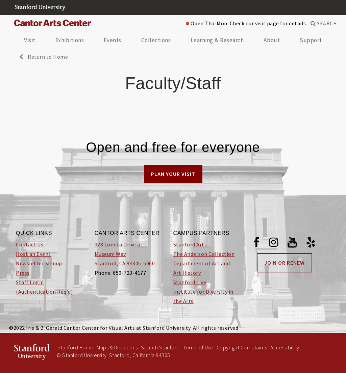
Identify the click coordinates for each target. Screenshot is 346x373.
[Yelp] (310, 243)
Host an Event (33, 253)
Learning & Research (217, 40)
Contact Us (29, 244)
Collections (156, 40)
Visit (29, 40)
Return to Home (43, 56)
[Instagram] (273, 243)
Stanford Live (189, 282)
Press (23, 272)
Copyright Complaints (242, 347)
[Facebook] (257, 243)
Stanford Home (75, 347)
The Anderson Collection (204, 253)
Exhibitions (69, 40)
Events (112, 40)
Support (311, 40)
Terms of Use (198, 347)
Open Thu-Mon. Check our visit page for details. (246, 23)
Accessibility (284, 347)
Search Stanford (160, 347)
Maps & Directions (117, 347)
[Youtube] (292, 243)
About (272, 40)
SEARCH (324, 23)
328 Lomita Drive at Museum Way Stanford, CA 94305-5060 (125, 254)
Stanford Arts (190, 244)
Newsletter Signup (39, 263)
